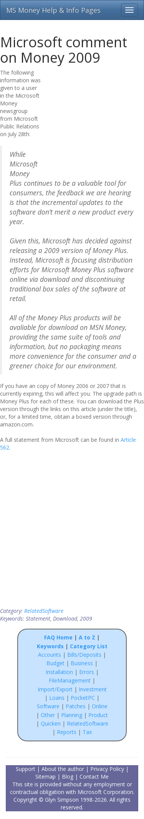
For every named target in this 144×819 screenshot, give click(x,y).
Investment (93, 689)
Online (100, 706)
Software (48, 706)
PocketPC (83, 697)
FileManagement (70, 680)
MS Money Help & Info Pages (53, 10)
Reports (66, 732)
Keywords (50, 646)
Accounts (49, 654)
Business (82, 663)
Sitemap (45, 776)
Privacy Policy (107, 768)
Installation (60, 672)
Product (98, 715)
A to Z (87, 637)
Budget (55, 663)
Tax (87, 732)
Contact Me (94, 776)
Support (25, 768)
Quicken (51, 723)
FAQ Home (58, 637)
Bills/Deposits (84, 654)
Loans (57, 697)
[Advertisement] (95, 118)
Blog (67, 776)
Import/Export (55, 689)
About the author (62, 768)
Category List (89, 646)
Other (48, 715)
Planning (71, 715)
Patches (76, 706)
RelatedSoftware (43, 610)
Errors (87, 672)
